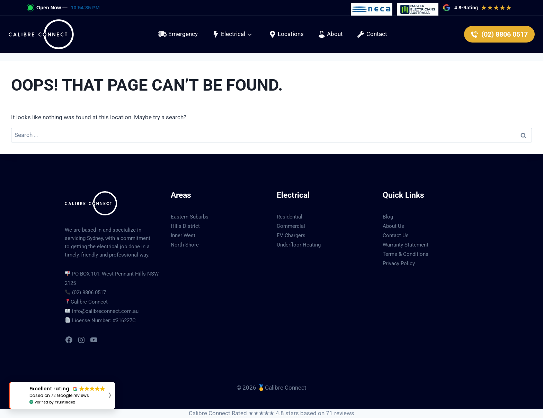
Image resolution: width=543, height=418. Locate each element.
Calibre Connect (89, 302)
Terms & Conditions (405, 254)
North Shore (185, 245)
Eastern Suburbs (189, 217)
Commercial (291, 226)
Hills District (185, 226)
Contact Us (396, 235)
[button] (232, 34)
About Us (393, 226)
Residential (289, 217)
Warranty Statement (405, 245)
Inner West (183, 235)
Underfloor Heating (299, 245)
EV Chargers (291, 235)
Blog (388, 217)
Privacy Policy (399, 263)
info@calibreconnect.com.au (105, 311)
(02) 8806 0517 (89, 292)
